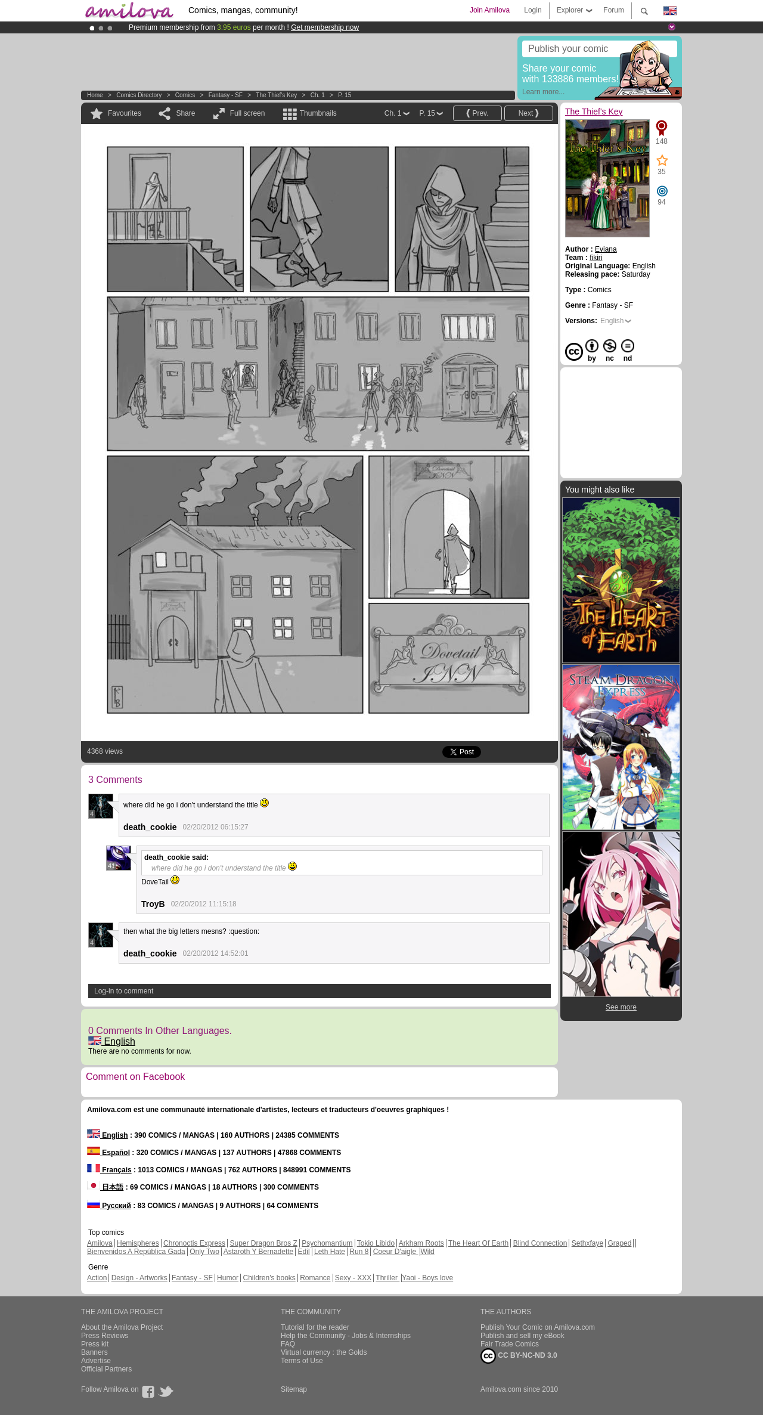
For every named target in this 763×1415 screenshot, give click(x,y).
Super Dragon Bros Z (263, 1243)
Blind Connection (540, 1243)
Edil (304, 1251)
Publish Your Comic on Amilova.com (537, 1327)
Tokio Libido (376, 1243)
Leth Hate (329, 1251)
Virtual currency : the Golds (324, 1352)
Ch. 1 (318, 95)
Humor (227, 1278)
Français (109, 1170)
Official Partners (106, 1369)
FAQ (288, 1344)
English (111, 1041)
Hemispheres (138, 1243)
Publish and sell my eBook (522, 1336)
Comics (185, 95)
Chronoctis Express (194, 1243)
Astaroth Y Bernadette (259, 1251)
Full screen (247, 113)
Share (185, 113)
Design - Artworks (139, 1278)
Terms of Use (302, 1361)
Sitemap (294, 1389)
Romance (315, 1278)
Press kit (94, 1344)
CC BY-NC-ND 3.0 (518, 1356)
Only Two (204, 1251)
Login (532, 10)
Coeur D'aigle (395, 1251)
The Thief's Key (276, 95)
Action (97, 1278)
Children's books (269, 1278)
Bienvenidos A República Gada (136, 1251)
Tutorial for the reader (315, 1327)
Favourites (124, 113)
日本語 (105, 1187)
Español (108, 1152)
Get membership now (325, 27)
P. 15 (344, 95)
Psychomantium (327, 1243)
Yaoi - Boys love (427, 1278)
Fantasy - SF (226, 95)
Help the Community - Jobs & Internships (346, 1336)
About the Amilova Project (122, 1327)
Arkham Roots (421, 1243)
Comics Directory (139, 95)
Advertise (96, 1361)
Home (95, 95)
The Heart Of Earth (478, 1243)
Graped (619, 1243)
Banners (94, 1352)
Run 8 (358, 1251)
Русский (109, 1206)
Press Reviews (104, 1336)
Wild (427, 1251)
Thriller (387, 1278)
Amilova (100, 1243)
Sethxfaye (587, 1243)
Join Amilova (490, 10)
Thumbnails (318, 113)
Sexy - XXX (353, 1278)
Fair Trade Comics (509, 1344)
